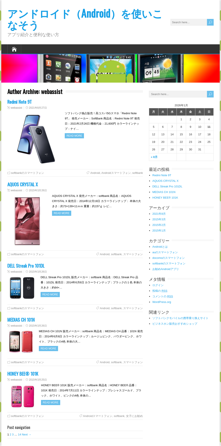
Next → (26, 434)
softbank (137, 172)
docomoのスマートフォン (168, 257)
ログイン (158, 285)
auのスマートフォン (165, 252)
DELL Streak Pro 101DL (25, 265)
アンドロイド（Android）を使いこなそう (85, 18)
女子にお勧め (134, 416)
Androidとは (160, 246)
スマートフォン (133, 254)
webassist (16, 107)
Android (95, 172)
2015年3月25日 (38, 379)
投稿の (159, 290)
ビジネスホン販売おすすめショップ (174, 323)
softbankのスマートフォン (27, 172)
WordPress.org (161, 302)
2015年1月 (159, 230)
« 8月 (154, 157)
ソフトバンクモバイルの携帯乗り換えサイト (180, 318)
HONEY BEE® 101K (22, 373)
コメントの (162, 296)
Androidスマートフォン (116, 172)
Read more (74, 135)
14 (19, 434)
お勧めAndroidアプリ (165, 269)
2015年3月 (159, 219)
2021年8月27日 (38, 107)
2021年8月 (159, 213)
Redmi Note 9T (19, 101)
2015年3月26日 (38, 190)
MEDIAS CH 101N (21, 319)
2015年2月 (159, 225)
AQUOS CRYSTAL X (22, 184)
